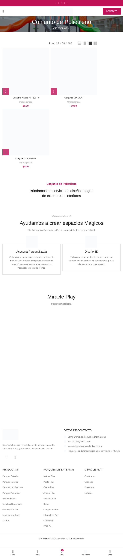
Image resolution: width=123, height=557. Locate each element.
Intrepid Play (49, 503)
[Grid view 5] (90, 43)
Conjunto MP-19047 (74, 97)
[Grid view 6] (95, 43)
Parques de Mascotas (12, 492)
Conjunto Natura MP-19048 (25, 97)
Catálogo (88, 486)
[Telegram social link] (67, 3)
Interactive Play (51, 519)
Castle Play (48, 492)
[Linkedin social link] (64, 3)
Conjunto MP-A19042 (26, 158)
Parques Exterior (10, 481)
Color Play (48, 525)
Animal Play (49, 497)
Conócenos (89, 481)
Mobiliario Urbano (11, 519)
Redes (46, 508)
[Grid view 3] (79, 43)
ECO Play (48, 531)
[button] (5, 91)
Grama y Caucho (10, 514)
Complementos (50, 514)
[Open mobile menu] (3, 11)
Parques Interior (10, 486)
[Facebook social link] (56, 3)
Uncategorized (25, 102)
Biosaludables (9, 503)
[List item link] (92, 446)
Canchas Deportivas (12, 508)
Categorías (60, 28)
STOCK (6, 525)
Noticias (88, 497)
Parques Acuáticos (11, 497)
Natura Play (49, 481)
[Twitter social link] (58, 3)
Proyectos (89, 492)
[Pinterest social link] (61, 3)
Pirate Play (48, 486)
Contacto (111, 11)
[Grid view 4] (84, 43)
